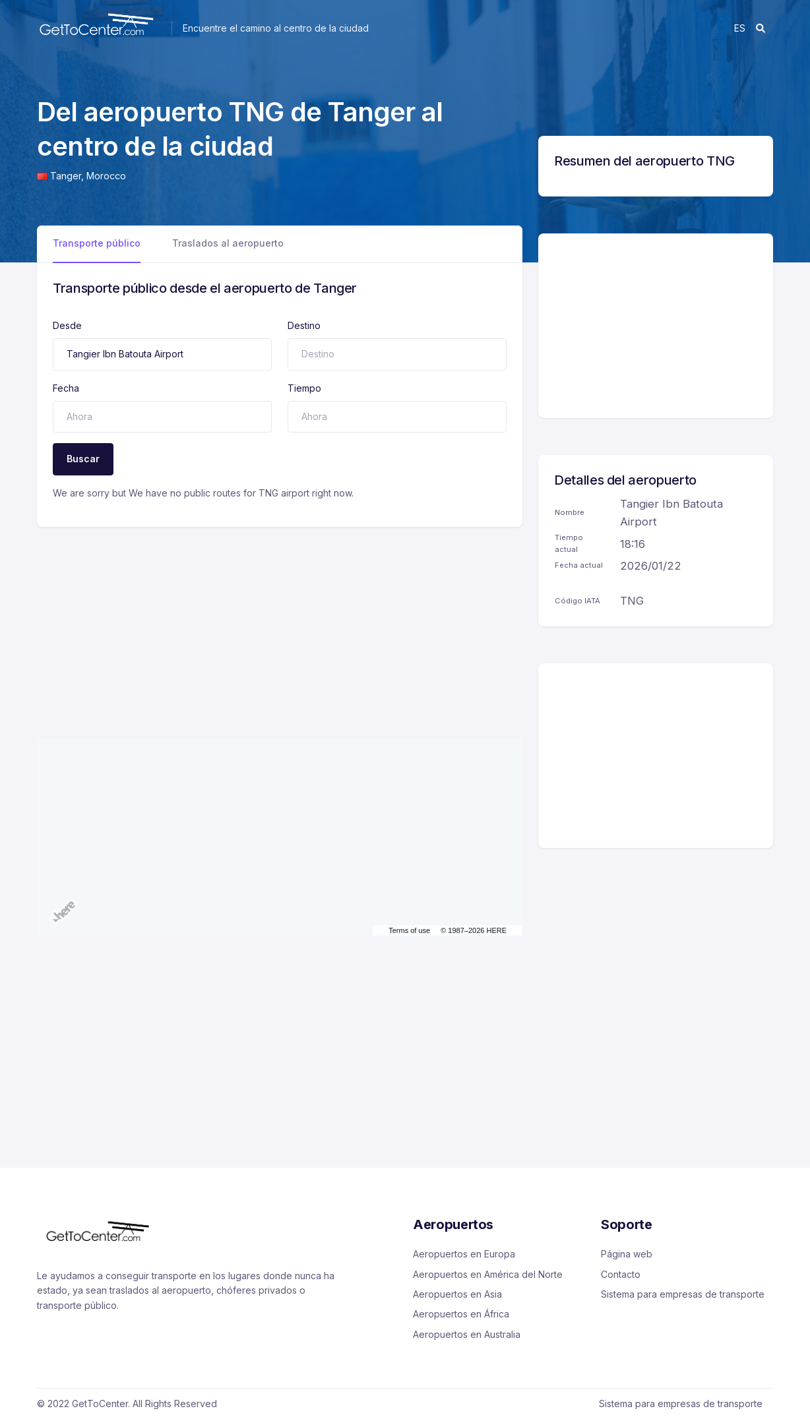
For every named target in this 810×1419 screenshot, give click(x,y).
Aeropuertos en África (461, 1313)
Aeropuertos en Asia (457, 1294)
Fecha (66, 388)
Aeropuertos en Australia (466, 1334)
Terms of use (409, 930)
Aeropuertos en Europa (464, 1253)
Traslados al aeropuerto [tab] (228, 243)
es (739, 28)
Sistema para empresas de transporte (682, 1294)
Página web (626, 1253)
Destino (304, 325)
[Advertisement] (279, 619)
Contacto (620, 1274)
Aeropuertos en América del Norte (488, 1274)
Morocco (106, 175)
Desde (67, 325)
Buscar (83, 458)
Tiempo (304, 388)
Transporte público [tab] (96, 243)
